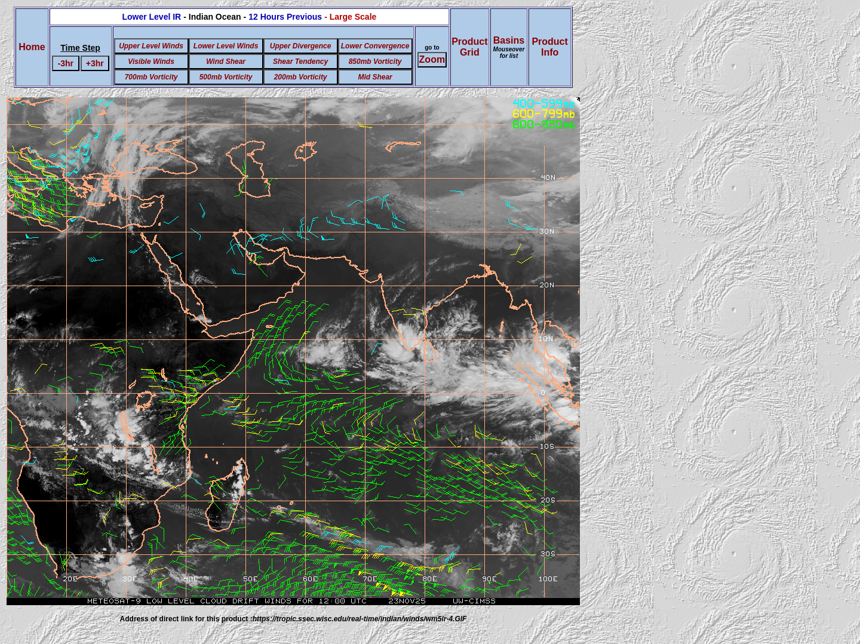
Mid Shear (375, 77)
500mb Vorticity (226, 77)
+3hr (95, 63)
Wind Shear (225, 61)
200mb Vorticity (300, 77)
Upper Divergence (300, 46)
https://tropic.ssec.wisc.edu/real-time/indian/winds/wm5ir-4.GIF (360, 619)
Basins (509, 47)
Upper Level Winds (151, 46)
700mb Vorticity (151, 77)
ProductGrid (469, 46)
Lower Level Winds (226, 46)
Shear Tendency (300, 61)
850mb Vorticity (375, 61)
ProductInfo (549, 46)
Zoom (432, 59)
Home (32, 47)
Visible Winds (151, 61)
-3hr (65, 63)
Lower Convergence (375, 46)
